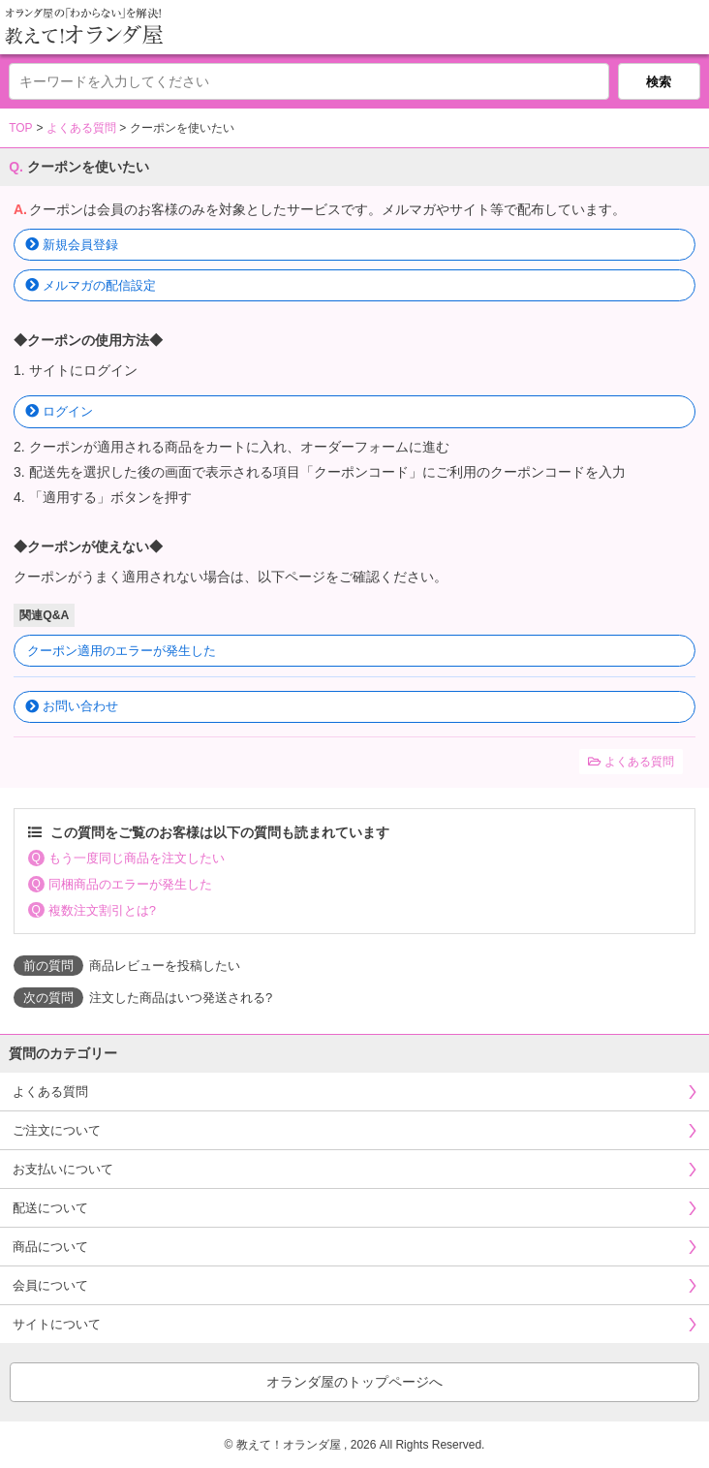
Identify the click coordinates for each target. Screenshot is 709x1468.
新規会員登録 (80, 244)
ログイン (68, 411)
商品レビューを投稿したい (164, 965)
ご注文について (57, 1130)
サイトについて (57, 1324)
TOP (20, 128)
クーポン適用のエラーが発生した (121, 650)
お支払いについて (63, 1169)
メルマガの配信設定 (99, 285)
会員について (50, 1285)
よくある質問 (81, 128)
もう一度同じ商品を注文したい (136, 858)
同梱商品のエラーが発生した (130, 884)
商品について (50, 1246)
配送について (50, 1208)
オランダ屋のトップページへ (354, 1382)
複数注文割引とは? (102, 910)
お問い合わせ (80, 706)
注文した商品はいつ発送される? (180, 997)
